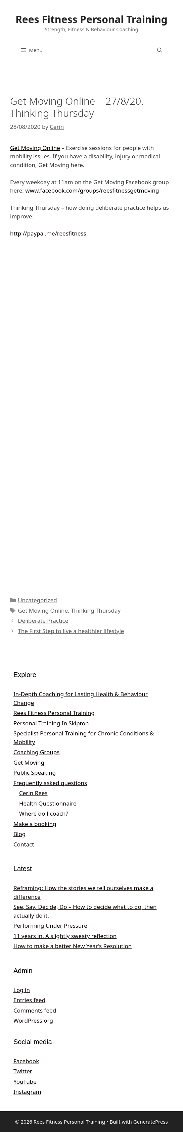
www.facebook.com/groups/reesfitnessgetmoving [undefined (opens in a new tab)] (92, 190)
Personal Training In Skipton (51, 723)
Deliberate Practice (43, 620)
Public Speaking (34, 772)
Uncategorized (37, 600)
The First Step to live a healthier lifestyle (71, 631)
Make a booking (34, 824)
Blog (19, 834)
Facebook (26, 1061)
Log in (21, 990)
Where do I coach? (43, 813)
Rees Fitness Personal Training (91, 19)
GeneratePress (150, 1121)
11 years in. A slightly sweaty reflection (65, 936)
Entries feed (29, 1000)
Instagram (27, 1091)
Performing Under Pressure (50, 925)
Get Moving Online (35, 148)
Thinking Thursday (96, 610)
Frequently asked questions (50, 783)
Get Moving (28, 762)
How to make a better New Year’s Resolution (72, 946)
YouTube (25, 1081)
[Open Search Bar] (160, 50)
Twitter (22, 1071)
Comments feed (34, 1010)
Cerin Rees (33, 793)
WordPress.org (33, 1020)
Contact (23, 844)
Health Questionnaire (48, 803)
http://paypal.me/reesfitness (48, 233)
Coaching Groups (36, 752)
